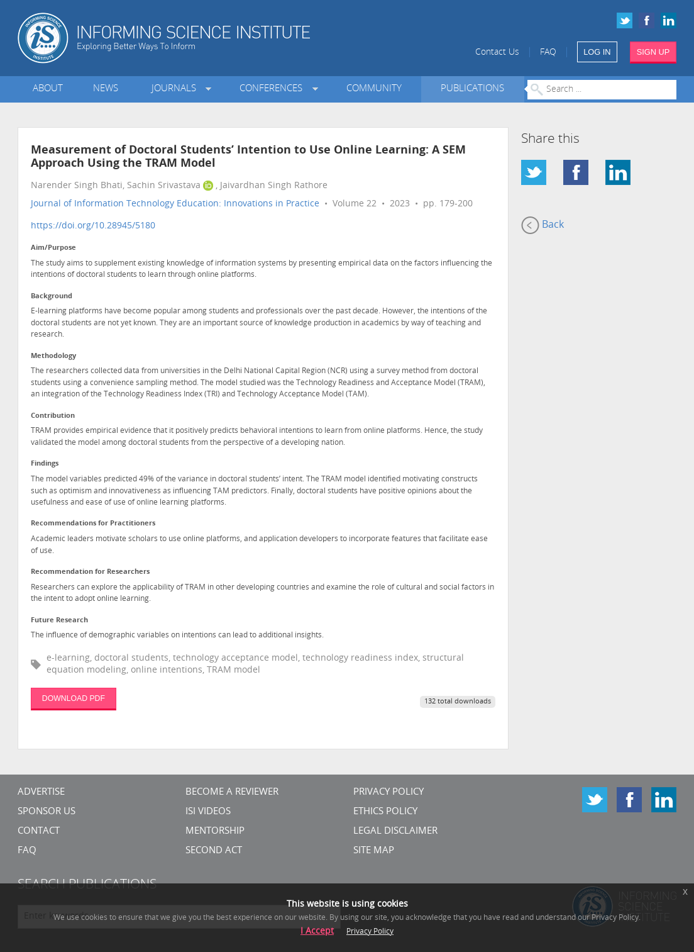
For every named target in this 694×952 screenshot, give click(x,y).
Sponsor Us (46, 812)
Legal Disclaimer (395, 831)
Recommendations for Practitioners (93, 523)
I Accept (317, 931)
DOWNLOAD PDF (73, 698)
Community (374, 89)
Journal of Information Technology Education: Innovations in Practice (175, 204)
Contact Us (497, 52)
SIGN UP (653, 52)
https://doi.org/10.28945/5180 (93, 226)
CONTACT (39, 831)
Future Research (59, 620)
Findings (44, 464)
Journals (176, 89)
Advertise (41, 792)
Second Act (213, 851)
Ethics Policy (385, 812)
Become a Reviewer (231, 792)
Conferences (273, 89)
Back (542, 225)
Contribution (53, 416)
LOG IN (596, 52)
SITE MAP (373, 851)
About (48, 89)
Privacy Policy (388, 792)
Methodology (53, 356)
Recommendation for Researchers (90, 572)
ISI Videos (208, 812)
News (105, 89)
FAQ (548, 52)
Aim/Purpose (53, 248)
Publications (472, 89)
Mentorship (215, 831)
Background (51, 296)
